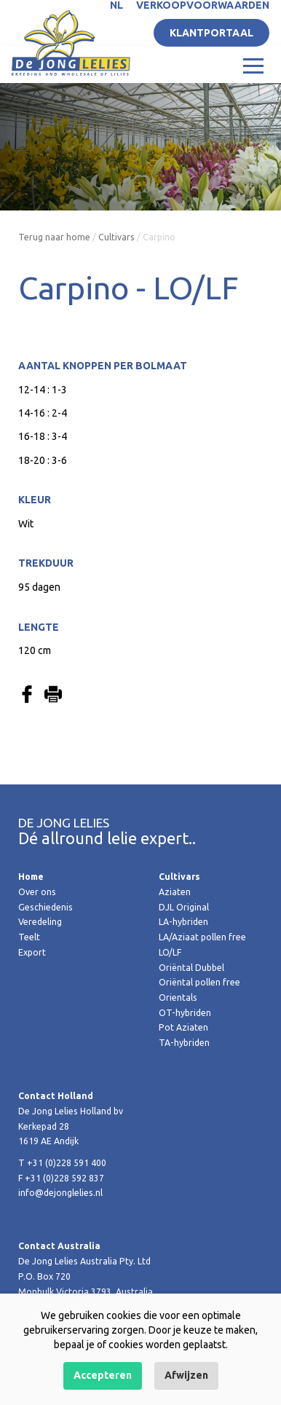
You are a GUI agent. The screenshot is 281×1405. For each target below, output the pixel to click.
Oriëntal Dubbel (191, 967)
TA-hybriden (184, 1042)
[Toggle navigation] (253, 65)
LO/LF (170, 952)
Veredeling (40, 921)
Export (32, 952)
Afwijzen (186, 1375)
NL (116, 5)
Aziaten (175, 892)
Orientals (178, 997)
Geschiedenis (45, 907)
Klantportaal (211, 33)
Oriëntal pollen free (199, 982)
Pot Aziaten (183, 1027)
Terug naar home (54, 237)
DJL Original (184, 907)
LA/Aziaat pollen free (202, 937)
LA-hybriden (183, 921)
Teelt (29, 937)
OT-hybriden (185, 1013)
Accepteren (103, 1375)
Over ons (37, 892)
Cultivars (116, 237)
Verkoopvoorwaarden (202, 5)
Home (31, 876)
